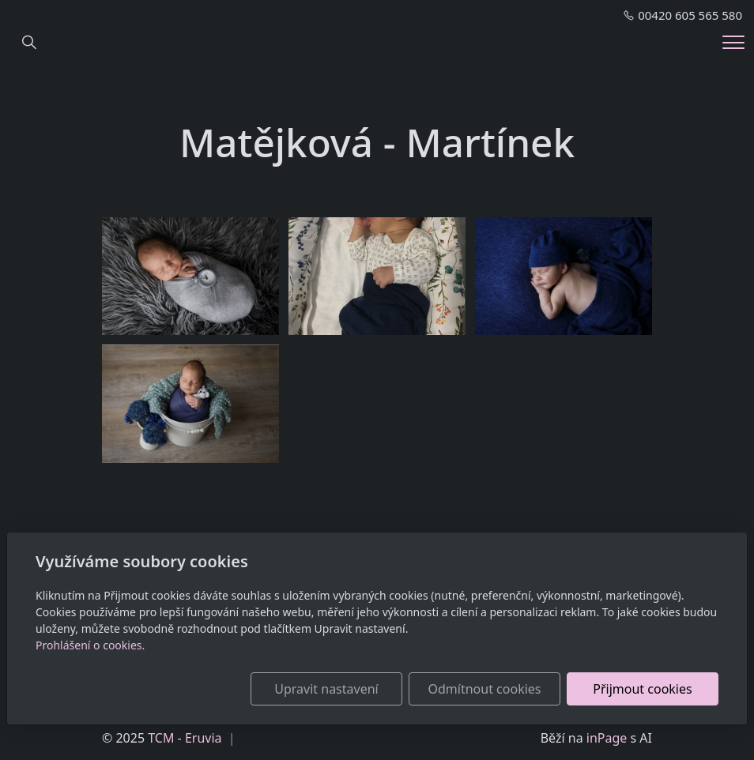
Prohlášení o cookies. (90, 645)
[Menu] (733, 42)
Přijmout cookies (642, 689)
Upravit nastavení (326, 689)
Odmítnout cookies (484, 689)
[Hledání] (29, 42)
